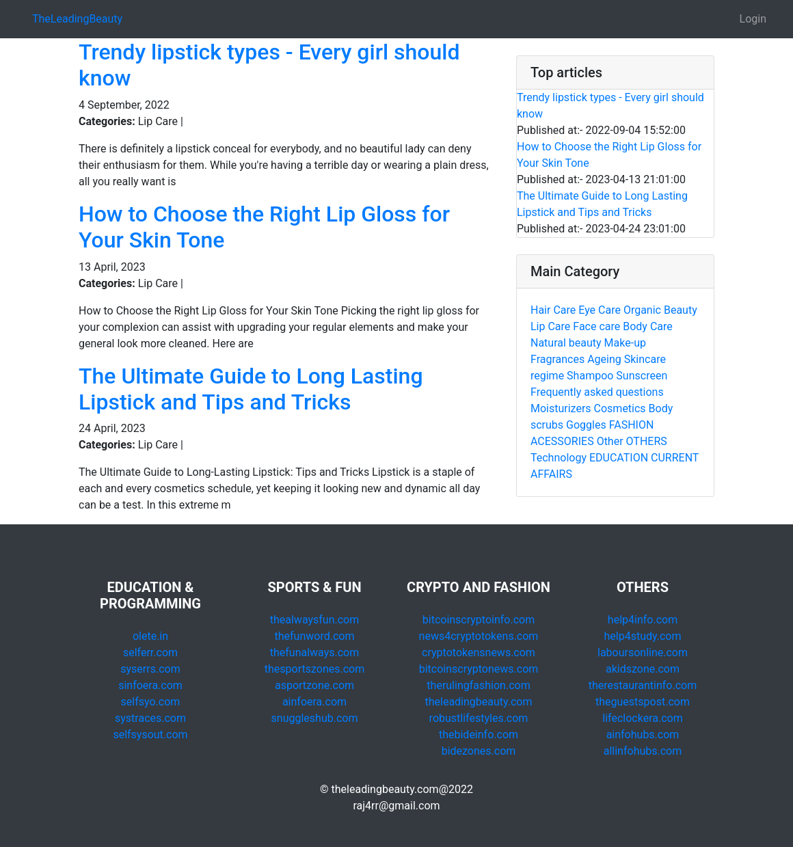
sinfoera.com (150, 685)
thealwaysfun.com (315, 619)
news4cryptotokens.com (479, 636)
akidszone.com (643, 668)
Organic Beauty (660, 310)
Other (610, 441)
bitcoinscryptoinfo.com (478, 619)
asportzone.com (314, 685)
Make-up (625, 342)
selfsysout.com (150, 734)
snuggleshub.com (314, 718)
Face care (596, 326)
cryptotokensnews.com (478, 652)
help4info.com (642, 619)
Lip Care (550, 326)
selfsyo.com (150, 701)
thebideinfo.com (478, 734)
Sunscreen (641, 375)
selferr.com (150, 652)
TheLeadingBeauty (77, 18)
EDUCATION (618, 457)
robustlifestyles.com (478, 718)
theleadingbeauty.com (478, 701)
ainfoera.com (314, 701)
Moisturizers (560, 408)
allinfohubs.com (643, 750)
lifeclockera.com (642, 718)
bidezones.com (479, 750)
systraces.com (150, 718)
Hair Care (553, 310)
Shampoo (590, 375)
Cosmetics (620, 408)
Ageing (604, 359)
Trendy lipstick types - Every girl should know (610, 105)
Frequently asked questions (597, 392)
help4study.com (643, 636)
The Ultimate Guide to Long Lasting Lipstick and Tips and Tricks (251, 389)
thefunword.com (315, 636)
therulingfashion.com (478, 685)
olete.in (150, 636)
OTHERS (646, 441)
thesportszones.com (314, 668)
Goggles (586, 424)
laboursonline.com (642, 652)
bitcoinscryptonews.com (479, 668)
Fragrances (557, 359)
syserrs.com (150, 668)
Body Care (648, 326)
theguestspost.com (642, 701)
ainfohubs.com (643, 734)
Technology (558, 457)
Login (753, 18)
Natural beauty (566, 342)
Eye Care (599, 310)
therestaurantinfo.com (643, 685)
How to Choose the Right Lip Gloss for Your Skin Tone (609, 155)
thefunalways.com (315, 652)
